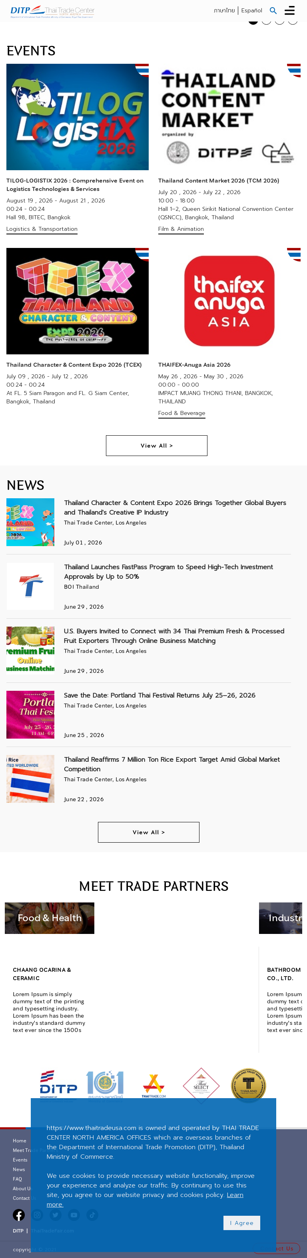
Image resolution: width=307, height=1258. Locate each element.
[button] (273, 11)
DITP (18, 1230)
